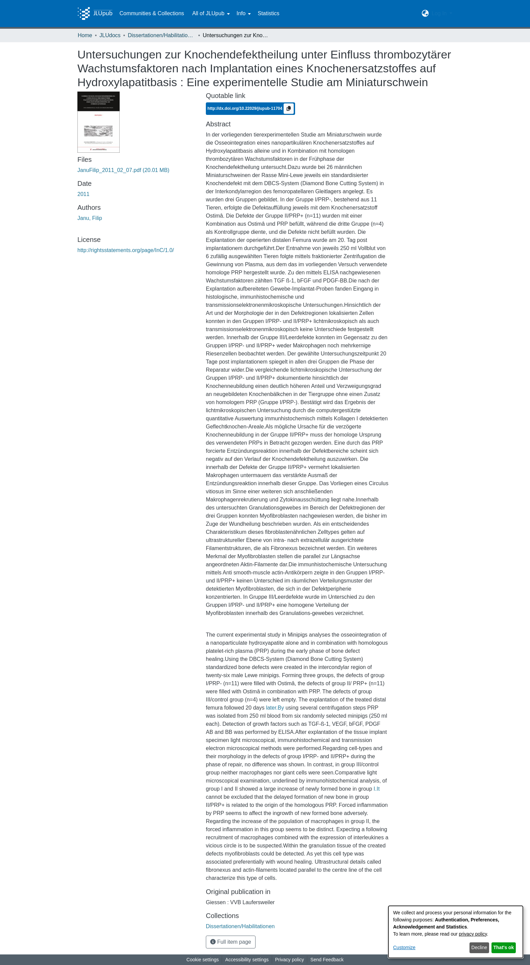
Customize (404, 947)
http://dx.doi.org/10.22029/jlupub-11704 (246, 108)
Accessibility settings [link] (246, 959)
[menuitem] (210, 13)
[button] (425, 13)
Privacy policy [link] (289, 959)
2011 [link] (83, 194)
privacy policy (473, 934)
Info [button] (241, 13)
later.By (275, 708)
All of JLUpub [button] (208, 13)
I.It (377, 789)
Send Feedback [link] (326, 959)
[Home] (95, 13)
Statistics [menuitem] (268, 13)
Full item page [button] (230, 942)
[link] (123, 170)
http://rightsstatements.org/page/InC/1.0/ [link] (125, 250)
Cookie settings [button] (203, 959)
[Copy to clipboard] (289, 108)
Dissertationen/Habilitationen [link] (161, 35)
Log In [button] (440, 13)
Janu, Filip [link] (89, 218)
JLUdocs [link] (109, 35)
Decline (479, 947)
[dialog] (455, 932)
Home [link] (85, 35)
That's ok (503, 947)
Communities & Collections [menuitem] (151, 13)
